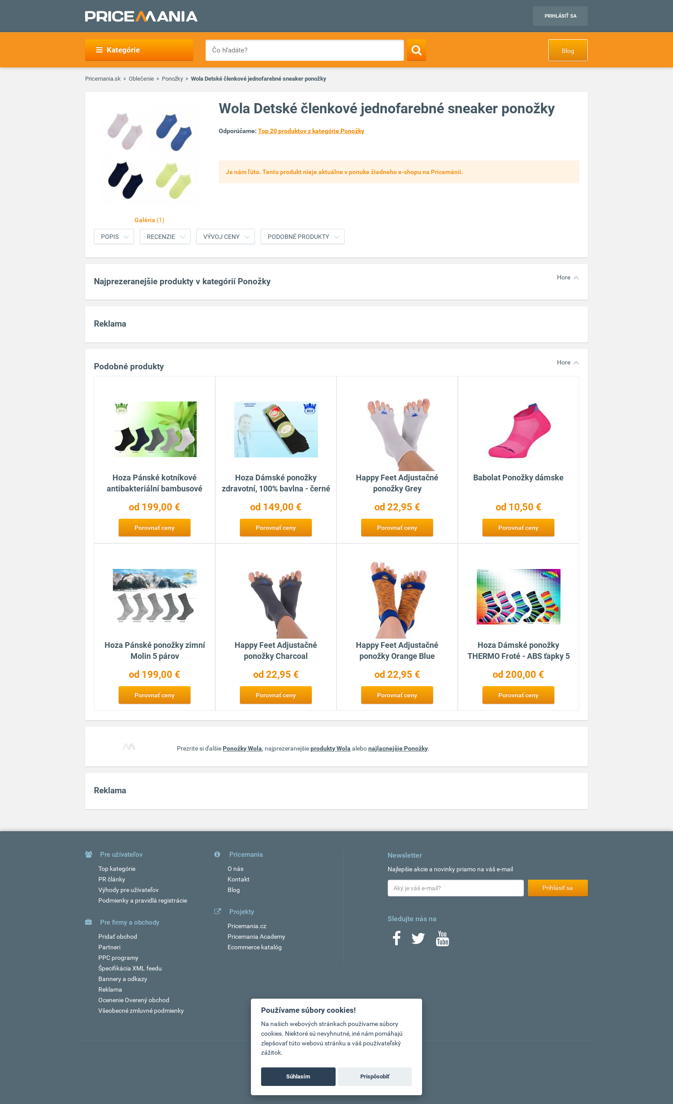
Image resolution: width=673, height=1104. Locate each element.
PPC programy (118, 957)
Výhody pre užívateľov (128, 889)
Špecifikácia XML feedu (130, 968)
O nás (235, 868)
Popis (110, 236)
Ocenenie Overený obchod (133, 1000)
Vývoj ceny (221, 236)
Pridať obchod (117, 936)
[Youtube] (442, 941)
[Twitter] (418, 941)
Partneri (109, 947)
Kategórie (118, 49)
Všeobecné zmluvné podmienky (141, 1010)
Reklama (110, 989)
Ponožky (172, 78)
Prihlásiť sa (560, 16)
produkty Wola (330, 748)
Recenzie (161, 236)
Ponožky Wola (242, 748)
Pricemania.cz (247, 925)
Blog (568, 50)
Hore (563, 277)
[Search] (416, 49)
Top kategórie (116, 868)
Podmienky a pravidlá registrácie (142, 900)
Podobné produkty (298, 236)
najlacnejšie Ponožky (398, 748)
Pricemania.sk (103, 78)
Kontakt (239, 879)
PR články (111, 879)
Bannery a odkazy (122, 978)
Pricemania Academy (256, 936)
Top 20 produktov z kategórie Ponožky (311, 130)
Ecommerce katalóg (255, 947)
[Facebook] (396, 941)
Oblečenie (141, 78)
